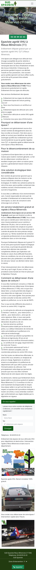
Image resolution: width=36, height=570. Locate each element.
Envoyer (8, 428)
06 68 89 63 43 (18, 37)
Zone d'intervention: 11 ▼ (18, 561)
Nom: (5, 415)
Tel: (4, 421)
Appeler (18, 567)
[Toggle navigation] (32, 4)
